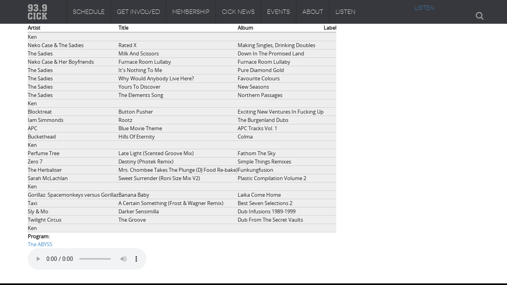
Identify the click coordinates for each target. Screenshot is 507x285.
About (312, 11)
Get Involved (138, 11)
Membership (191, 11)
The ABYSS (40, 244)
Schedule (89, 11)
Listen (345, 11)
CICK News (238, 11)
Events (278, 11)
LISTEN (424, 7)
